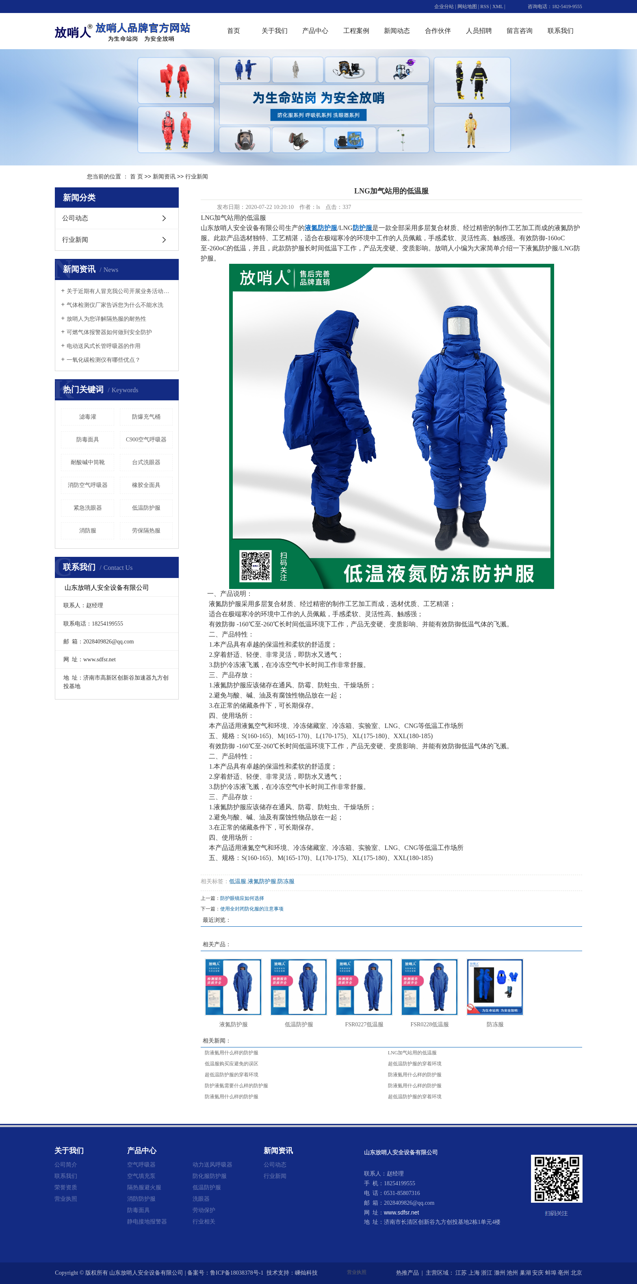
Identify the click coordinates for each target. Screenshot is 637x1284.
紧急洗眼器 (88, 508)
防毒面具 (87, 440)
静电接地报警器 (147, 1221)
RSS (484, 6)
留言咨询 (520, 30)
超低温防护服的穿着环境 (415, 1064)
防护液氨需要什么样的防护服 (236, 1085)
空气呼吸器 (141, 1164)
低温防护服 (146, 508)
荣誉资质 (65, 1187)
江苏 (461, 1273)
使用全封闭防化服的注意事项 (252, 909)
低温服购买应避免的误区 (231, 1064)
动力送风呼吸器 (212, 1164)
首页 (233, 30)
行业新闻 (196, 176)
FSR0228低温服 (429, 1024)
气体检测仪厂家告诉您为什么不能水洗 (115, 305)
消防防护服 (141, 1198)
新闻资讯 (164, 176)
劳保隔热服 (146, 531)
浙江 (486, 1273)
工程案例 (356, 30)
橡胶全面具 (146, 485)
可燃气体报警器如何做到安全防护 (109, 332)
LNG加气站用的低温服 (412, 1053)
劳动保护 (204, 1210)
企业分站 (444, 6)
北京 (576, 1273)
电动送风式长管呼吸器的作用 (104, 346)
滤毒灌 (87, 417)
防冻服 (286, 881)
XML (497, 6)
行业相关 (204, 1221)
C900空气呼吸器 (146, 440)
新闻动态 (397, 30)
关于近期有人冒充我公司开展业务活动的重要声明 (120, 291)
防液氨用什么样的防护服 (231, 1053)
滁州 (499, 1273)
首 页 (136, 176)
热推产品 (407, 1273)
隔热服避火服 (144, 1187)
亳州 (563, 1273)
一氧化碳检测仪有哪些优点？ (104, 360)
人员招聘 (479, 30)
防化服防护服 (210, 1176)
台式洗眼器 (146, 462)
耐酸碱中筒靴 (88, 462)
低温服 (237, 881)
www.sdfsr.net (401, 1212)
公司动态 (75, 218)
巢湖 (525, 1273)
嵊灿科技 (306, 1273)
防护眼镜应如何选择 (242, 898)
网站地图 (467, 6)
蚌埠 (551, 1273)
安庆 (538, 1273)
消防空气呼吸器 (88, 485)
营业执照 (65, 1198)
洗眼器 (201, 1198)
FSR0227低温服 (364, 1024)
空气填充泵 (141, 1176)
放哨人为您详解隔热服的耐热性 (106, 319)
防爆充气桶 (146, 417)
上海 (474, 1273)
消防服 (87, 531)
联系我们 (561, 30)
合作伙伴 (438, 30)
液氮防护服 (262, 881)
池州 (512, 1273)
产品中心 (315, 30)
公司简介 (65, 1164)
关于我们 (275, 30)
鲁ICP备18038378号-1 (236, 1273)
